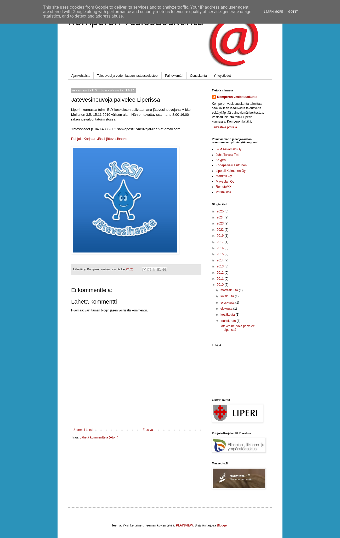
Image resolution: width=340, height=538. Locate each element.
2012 (221, 273)
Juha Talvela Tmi (227, 155)
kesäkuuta (228, 314)
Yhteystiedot (222, 76)
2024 (221, 217)
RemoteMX (223, 187)
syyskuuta (227, 302)
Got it (293, 12)
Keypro (221, 160)
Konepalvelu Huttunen (231, 165)
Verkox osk (223, 192)
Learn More (273, 12)
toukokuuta (228, 321)
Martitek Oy (224, 176)
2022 (221, 230)
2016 (221, 248)
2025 (221, 211)
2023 (221, 223)
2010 (221, 285)
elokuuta (226, 308)
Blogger (222, 525)
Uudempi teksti (82, 430)
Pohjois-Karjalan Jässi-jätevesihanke (99, 139)
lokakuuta (227, 296)
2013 (221, 266)
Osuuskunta (198, 76)
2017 (221, 242)
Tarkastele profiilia (224, 127)
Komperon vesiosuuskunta (237, 97)
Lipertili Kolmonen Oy (231, 171)
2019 (221, 236)
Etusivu (148, 430)
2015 (221, 254)
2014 (221, 260)
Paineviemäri (174, 76)
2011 (221, 279)
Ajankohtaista (80, 76)
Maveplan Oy (225, 181)
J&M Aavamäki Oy (228, 149)
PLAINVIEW (184, 525)
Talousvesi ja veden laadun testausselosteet (127, 76)
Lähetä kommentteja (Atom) (99, 437)
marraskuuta (229, 290)
